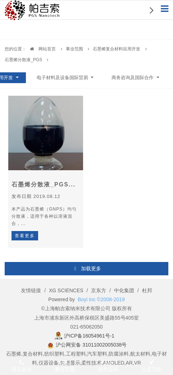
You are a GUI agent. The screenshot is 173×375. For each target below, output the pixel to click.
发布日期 (36, 196)
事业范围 (74, 48)
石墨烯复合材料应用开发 (116, 48)
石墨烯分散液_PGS (23, 59)
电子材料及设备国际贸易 (63, 77)
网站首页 (41, 48)
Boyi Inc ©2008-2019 (101, 299)
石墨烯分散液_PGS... (44, 184)
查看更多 (25, 235)
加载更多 (87, 269)
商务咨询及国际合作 (133, 77)
